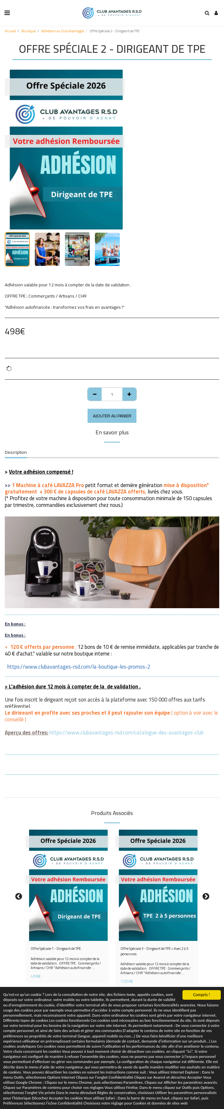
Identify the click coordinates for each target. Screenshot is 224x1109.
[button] (7, 12)
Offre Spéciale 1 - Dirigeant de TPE (56, 948)
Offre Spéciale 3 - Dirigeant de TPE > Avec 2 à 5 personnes (154, 951)
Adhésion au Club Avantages (62, 30)
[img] (67, 885)
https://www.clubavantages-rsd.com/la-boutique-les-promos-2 (78, 666)
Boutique (28, 30)
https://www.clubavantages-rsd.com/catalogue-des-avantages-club (127, 732)
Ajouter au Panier (112, 416)
